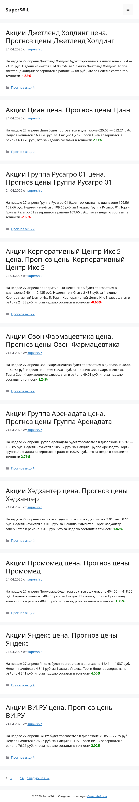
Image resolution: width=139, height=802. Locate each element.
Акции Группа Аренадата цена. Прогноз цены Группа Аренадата (59, 417)
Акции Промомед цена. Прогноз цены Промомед (67, 566)
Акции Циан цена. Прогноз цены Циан (68, 109)
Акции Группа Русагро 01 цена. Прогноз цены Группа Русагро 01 (59, 178)
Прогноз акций (23, 87)
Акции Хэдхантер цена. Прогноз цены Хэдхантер (67, 494)
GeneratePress (97, 796)
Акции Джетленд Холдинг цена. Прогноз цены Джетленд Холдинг (60, 36)
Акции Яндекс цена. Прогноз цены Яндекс (61, 639)
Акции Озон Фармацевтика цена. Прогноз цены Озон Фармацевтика (63, 340)
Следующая (38, 778)
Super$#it (17, 9)
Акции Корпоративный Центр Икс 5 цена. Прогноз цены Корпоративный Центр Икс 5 (65, 259)
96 (22, 778)
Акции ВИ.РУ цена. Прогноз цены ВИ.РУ (60, 711)
